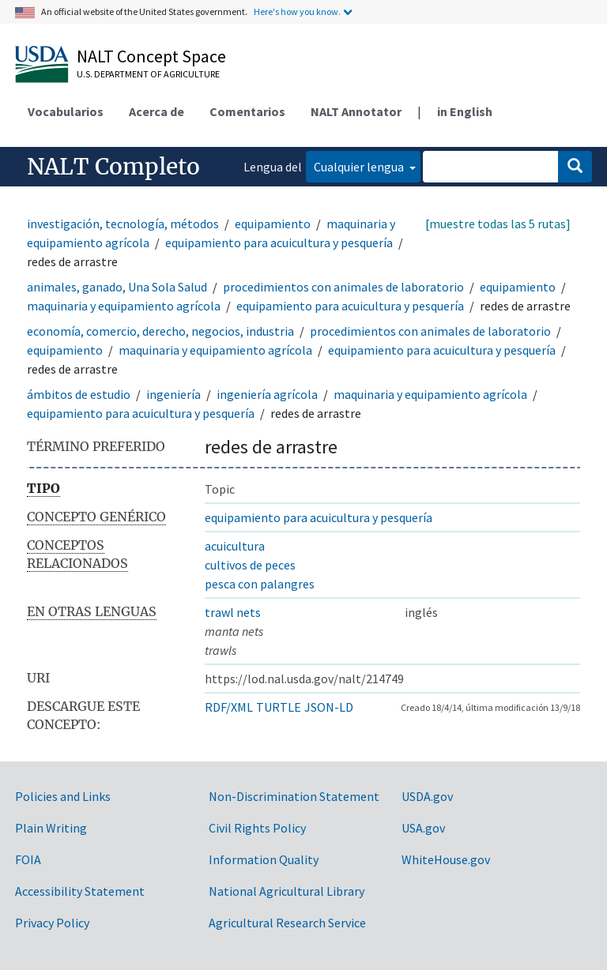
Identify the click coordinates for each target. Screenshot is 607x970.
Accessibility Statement (80, 891)
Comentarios (247, 111)
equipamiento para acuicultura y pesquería (279, 242)
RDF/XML (229, 707)
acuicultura (235, 546)
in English (464, 111)
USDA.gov (427, 796)
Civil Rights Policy (257, 828)
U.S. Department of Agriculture (148, 74)
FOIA (28, 859)
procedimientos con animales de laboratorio (343, 287)
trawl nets (233, 612)
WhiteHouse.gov (446, 859)
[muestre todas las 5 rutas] (498, 223)
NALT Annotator (356, 111)
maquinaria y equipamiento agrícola (124, 306)
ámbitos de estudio (78, 394)
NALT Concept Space (151, 56)
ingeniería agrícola (267, 394)
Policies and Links (63, 796)
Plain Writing (51, 828)
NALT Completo (113, 166)
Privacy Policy (52, 923)
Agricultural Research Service (287, 923)
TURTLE (278, 707)
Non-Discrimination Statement (294, 796)
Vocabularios (66, 111)
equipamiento (273, 223)
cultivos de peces (250, 565)
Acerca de (156, 111)
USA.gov (423, 828)
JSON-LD (328, 707)
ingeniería (173, 394)
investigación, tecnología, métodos (123, 223)
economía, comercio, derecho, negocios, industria (160, 331)
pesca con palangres (260, 584)
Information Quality (264, 859)
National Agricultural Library (286, 891)
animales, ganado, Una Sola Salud (117, 287)
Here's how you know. (297, 11)
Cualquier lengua (360, 167)
